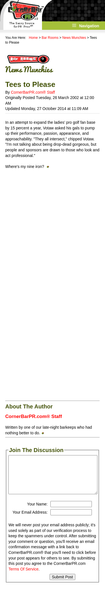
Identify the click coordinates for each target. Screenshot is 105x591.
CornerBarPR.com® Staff (33, 92)
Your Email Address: (30, 512)
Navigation (89, 26)
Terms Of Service (23, 569)
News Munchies (74, 38)
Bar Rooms (50, 38)
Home (33, 38)
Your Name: (37, 504)
